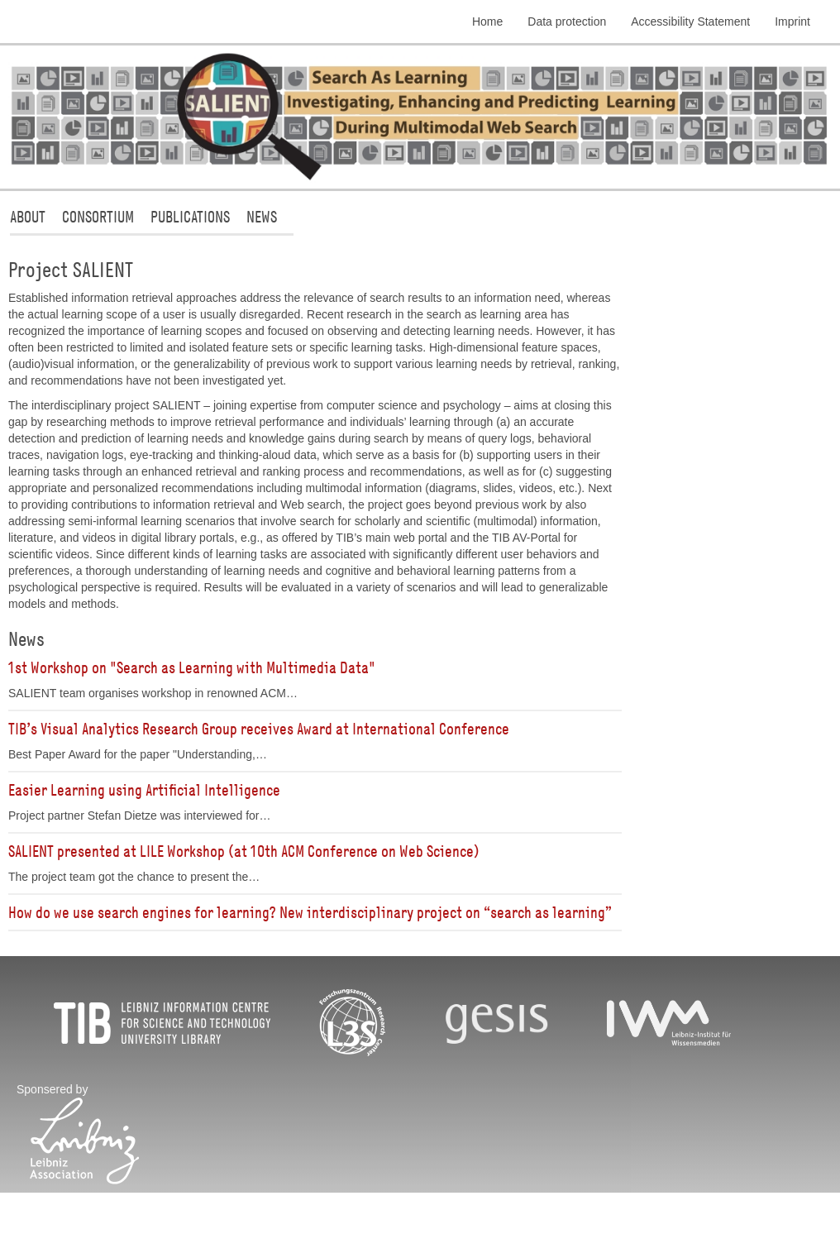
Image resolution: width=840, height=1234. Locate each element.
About (27, 216)
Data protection (566, 21)
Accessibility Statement (690, 21)
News (261, 216)
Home (487, 21)
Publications (190, 216)
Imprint (792, 21)
